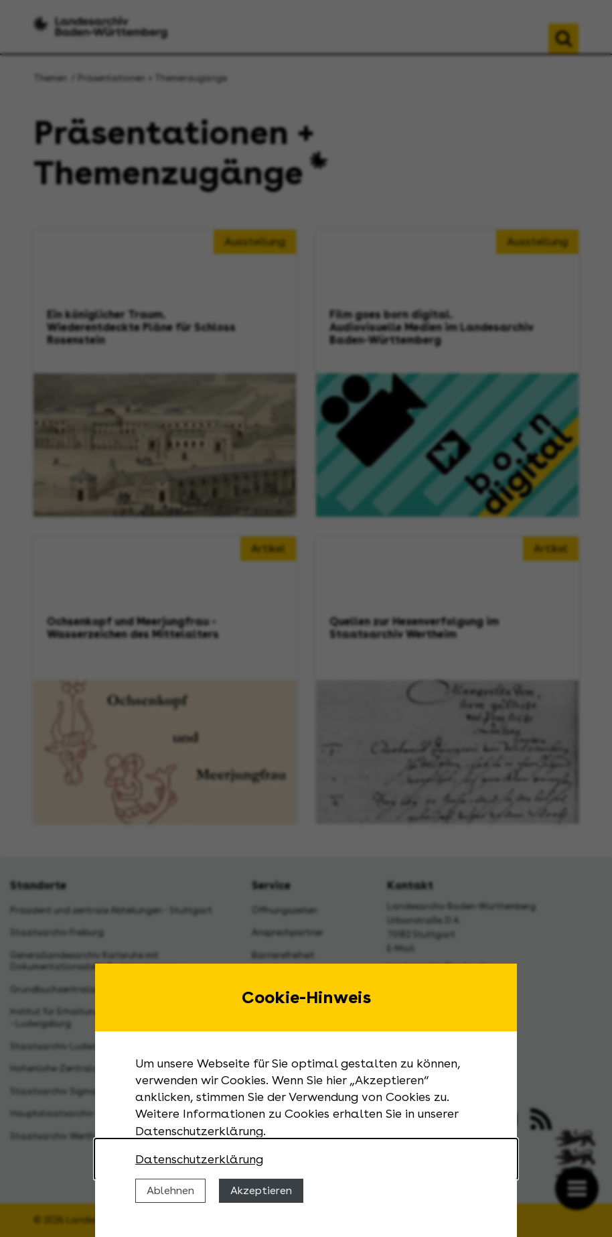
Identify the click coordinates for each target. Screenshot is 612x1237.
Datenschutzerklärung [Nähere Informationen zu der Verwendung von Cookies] (199, 1159)
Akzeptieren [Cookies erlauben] (261, 1190)
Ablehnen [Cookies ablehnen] (170, 1190)
